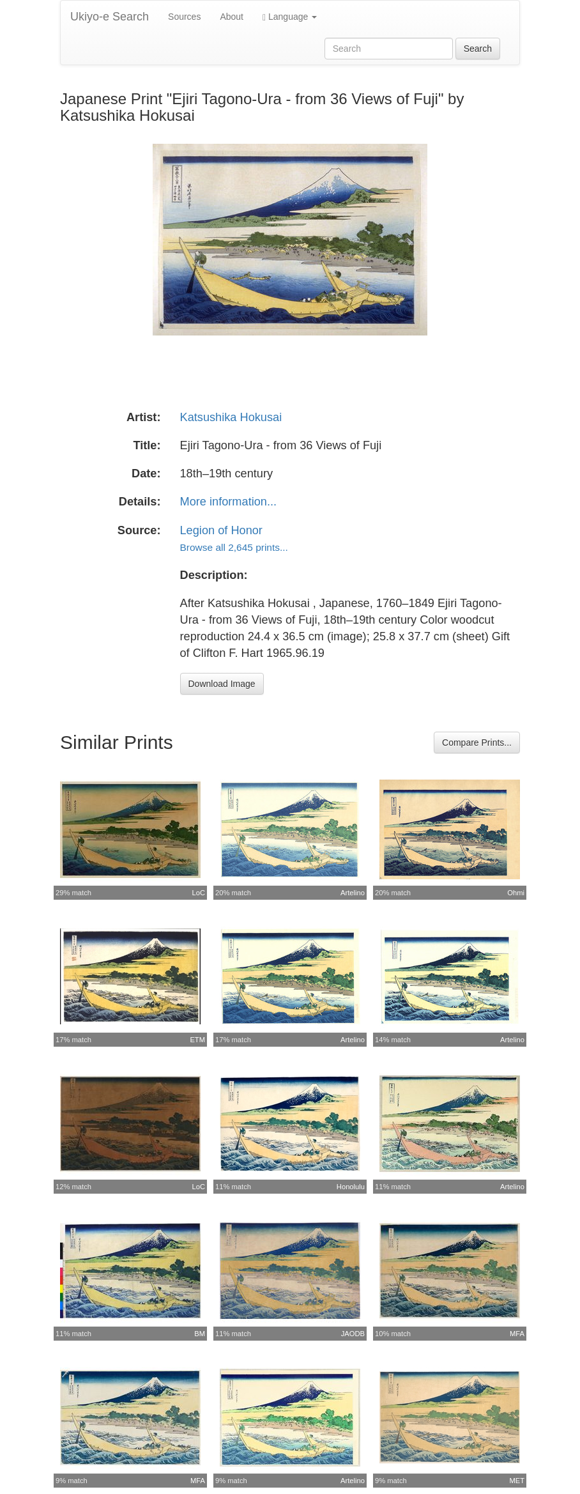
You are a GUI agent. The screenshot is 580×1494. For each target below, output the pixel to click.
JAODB (353, 1333)
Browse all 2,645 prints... (234, 547)
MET (516, 1480)
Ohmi (515, 893)
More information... (228, 501)
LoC (198, 893)
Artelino (352, 893)
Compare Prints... (477, 742)
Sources (184, 17)
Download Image (222, 684)
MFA (517, 1333)
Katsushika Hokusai (231, 417)
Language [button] (290, 17)
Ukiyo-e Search (109, 16)
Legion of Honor (221, 530)
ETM (197, 1039)
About (231, 17)
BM (199, 1333)
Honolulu (351, 1186)
